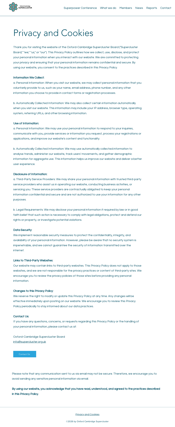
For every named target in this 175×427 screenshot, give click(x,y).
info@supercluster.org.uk (29, 341)
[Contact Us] (24, 354)
